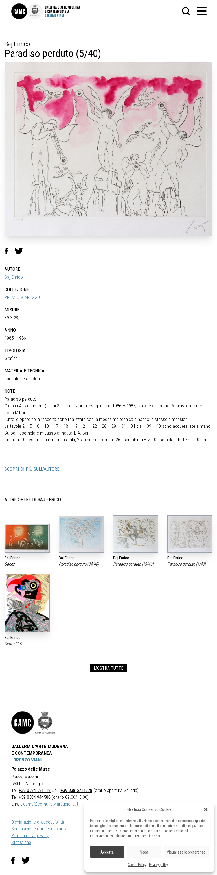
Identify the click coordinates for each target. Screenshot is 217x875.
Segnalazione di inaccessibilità (39, 829)
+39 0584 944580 (35, 797)
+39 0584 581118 (35, 790)
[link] (19, 11)
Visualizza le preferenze (186, 852)
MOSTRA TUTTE (108, 668)
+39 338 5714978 (76, 790)
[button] (206, 809)
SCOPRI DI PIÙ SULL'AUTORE (32, 469)
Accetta (107, 852)
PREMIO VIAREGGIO (23, 297)
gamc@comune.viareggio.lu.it (50, 804)
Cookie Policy (137, 865)
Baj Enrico (14, 277)
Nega (144, 852)
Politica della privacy (30, 835)
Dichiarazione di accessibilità (37, 822)
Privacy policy (158, 865)
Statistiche (21, 842)
